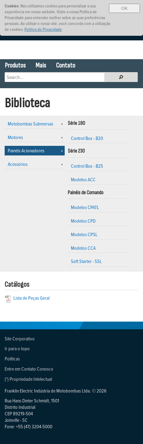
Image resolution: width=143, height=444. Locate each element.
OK (124, 8)
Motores (15, 137)
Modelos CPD (83, 220)
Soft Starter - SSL (86, 261)
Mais (41, 65)
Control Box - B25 (87, 165)
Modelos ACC (83, 179)
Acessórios (18, 164)
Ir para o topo (17, 348)
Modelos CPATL (85, 207)
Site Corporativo (20, 338)
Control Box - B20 (87, 138)
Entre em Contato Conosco (29, 368)
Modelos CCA (83, 248)
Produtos (15, 65)
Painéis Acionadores (26, 150)
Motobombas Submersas (30, 123)
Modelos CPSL (84, 234)
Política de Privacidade (43, 29)
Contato (65, 65)
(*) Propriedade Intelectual (28, 379)
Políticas (12, 358)
